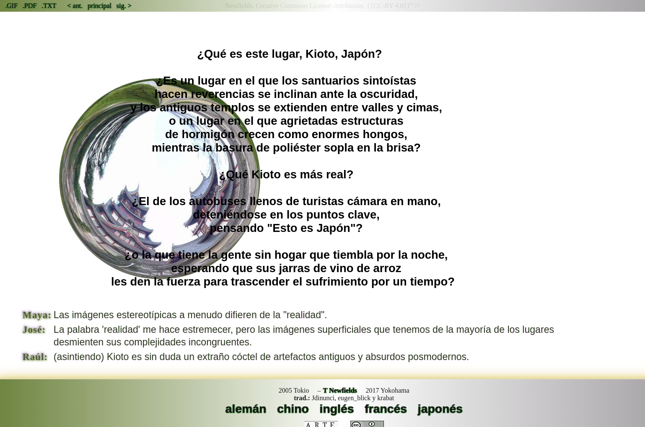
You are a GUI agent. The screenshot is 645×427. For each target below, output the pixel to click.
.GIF (11, 5)
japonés (440, 408)
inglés (336, 408)
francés (386, 408)
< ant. (75, 5)
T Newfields (340, 390)
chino (293, 408)
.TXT (48, 5)
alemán (246, 408)
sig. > (124, 5)
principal (99, 5)
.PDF (29, 5)
